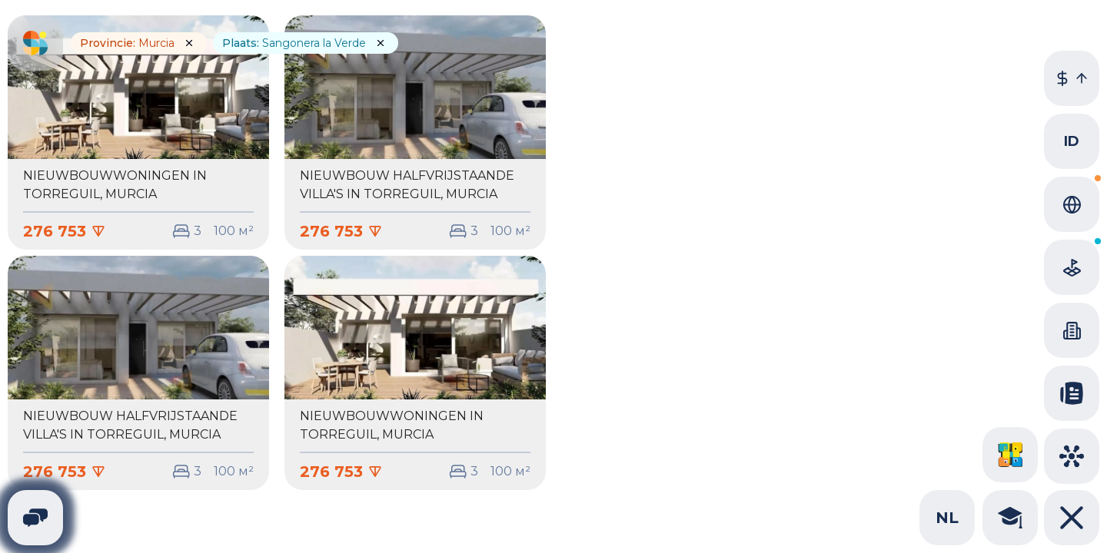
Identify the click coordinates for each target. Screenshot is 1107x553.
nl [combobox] (947, 517)
